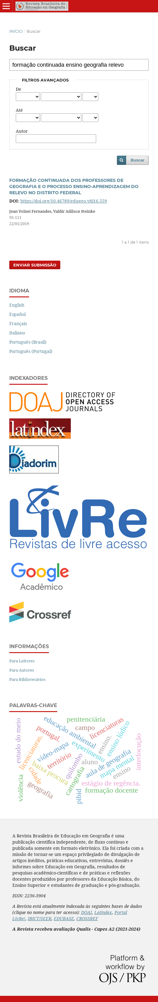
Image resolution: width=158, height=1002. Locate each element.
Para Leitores (22, 661)
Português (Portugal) (30, 351)
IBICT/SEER (39, 918)
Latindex (103, 912)
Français (18, 323)
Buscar (137, 160)
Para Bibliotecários (27, 679)
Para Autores (21, 670)
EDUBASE (64, 918)
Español (17, 314)
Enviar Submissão (34, 264)
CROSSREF (87, 918)
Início (16, 31)
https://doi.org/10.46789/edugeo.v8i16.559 (63, 201)
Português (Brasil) (27, 342)
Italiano (17, 333)
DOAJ (86, 912)
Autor (22, 131)
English (16, 305)
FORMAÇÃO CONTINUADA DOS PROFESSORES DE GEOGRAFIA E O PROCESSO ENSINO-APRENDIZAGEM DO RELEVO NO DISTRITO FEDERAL (74, 186)
